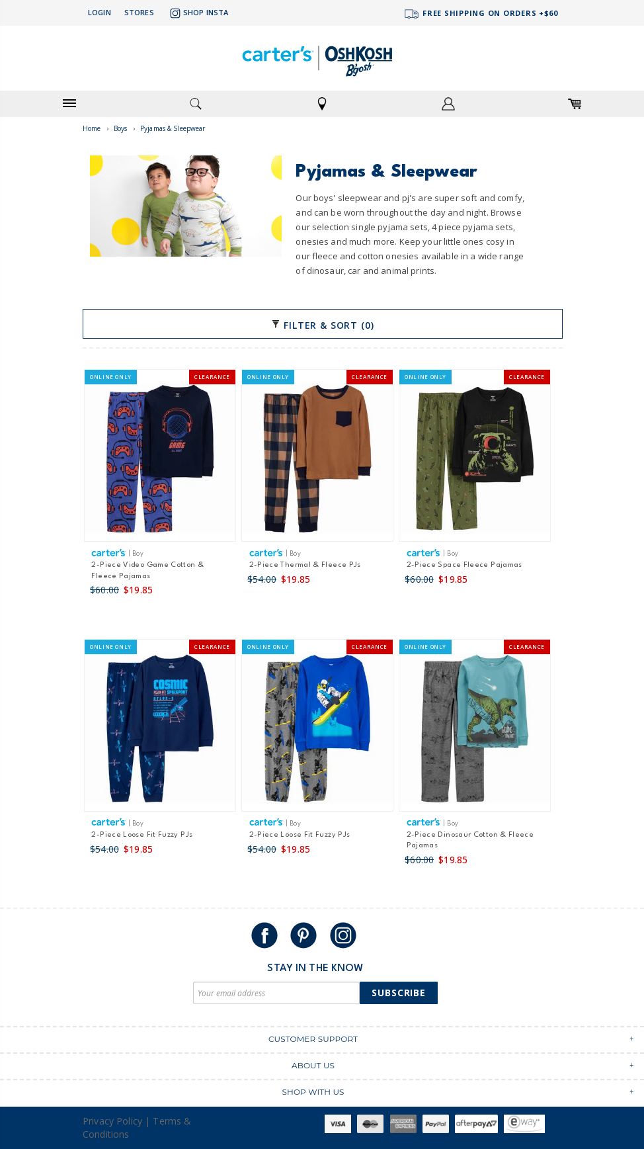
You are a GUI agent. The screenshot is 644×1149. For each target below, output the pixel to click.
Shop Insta (197, 13)
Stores (139, 12)
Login (99, 12)
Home (92, 128)
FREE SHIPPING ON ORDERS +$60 (480, 14)
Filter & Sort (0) (322, 325)
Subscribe (399, 992)
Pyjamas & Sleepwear (173, 128)
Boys (121, 128)
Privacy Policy (112, 1121)
